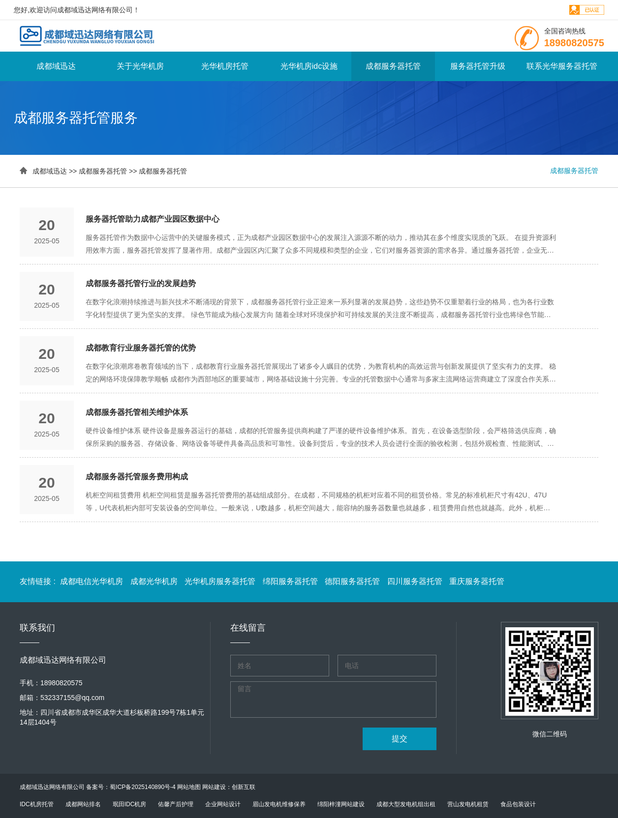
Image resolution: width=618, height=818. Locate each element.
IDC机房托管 (37, 804)
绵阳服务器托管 (291, 581)
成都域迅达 (56, 66)
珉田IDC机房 (130, 804)
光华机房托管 (224, 66)
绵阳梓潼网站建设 (341, 804)
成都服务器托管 (393, 66)
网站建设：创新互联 (228, 787)
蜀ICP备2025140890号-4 (142, 787)
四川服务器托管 (415, 581)
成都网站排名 (83, 804)
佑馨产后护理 (175, 804)
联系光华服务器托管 (561, 66)
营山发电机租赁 (468, 804)
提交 (399, 738)
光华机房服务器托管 (221, 581)
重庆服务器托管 (476, 581)
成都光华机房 (155, 581)
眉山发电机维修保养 (279, 804)
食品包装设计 (518, 804)
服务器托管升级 (477, 66)
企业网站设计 (223, 804)
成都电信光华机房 (92, 581)
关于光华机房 (140, 66)
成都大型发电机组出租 (405, 804)
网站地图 (189, 787)
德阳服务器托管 (353, 581)
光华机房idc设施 (309, 66)
